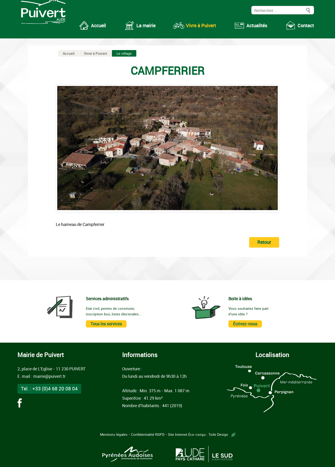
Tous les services (106, 324)
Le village (124, 53)
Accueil (68, 53)
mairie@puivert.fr (49, 376)
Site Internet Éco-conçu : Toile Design (201, 434)
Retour (264, 242)
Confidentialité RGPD (147, 434)
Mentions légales (113, 434)
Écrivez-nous (245, 324)
